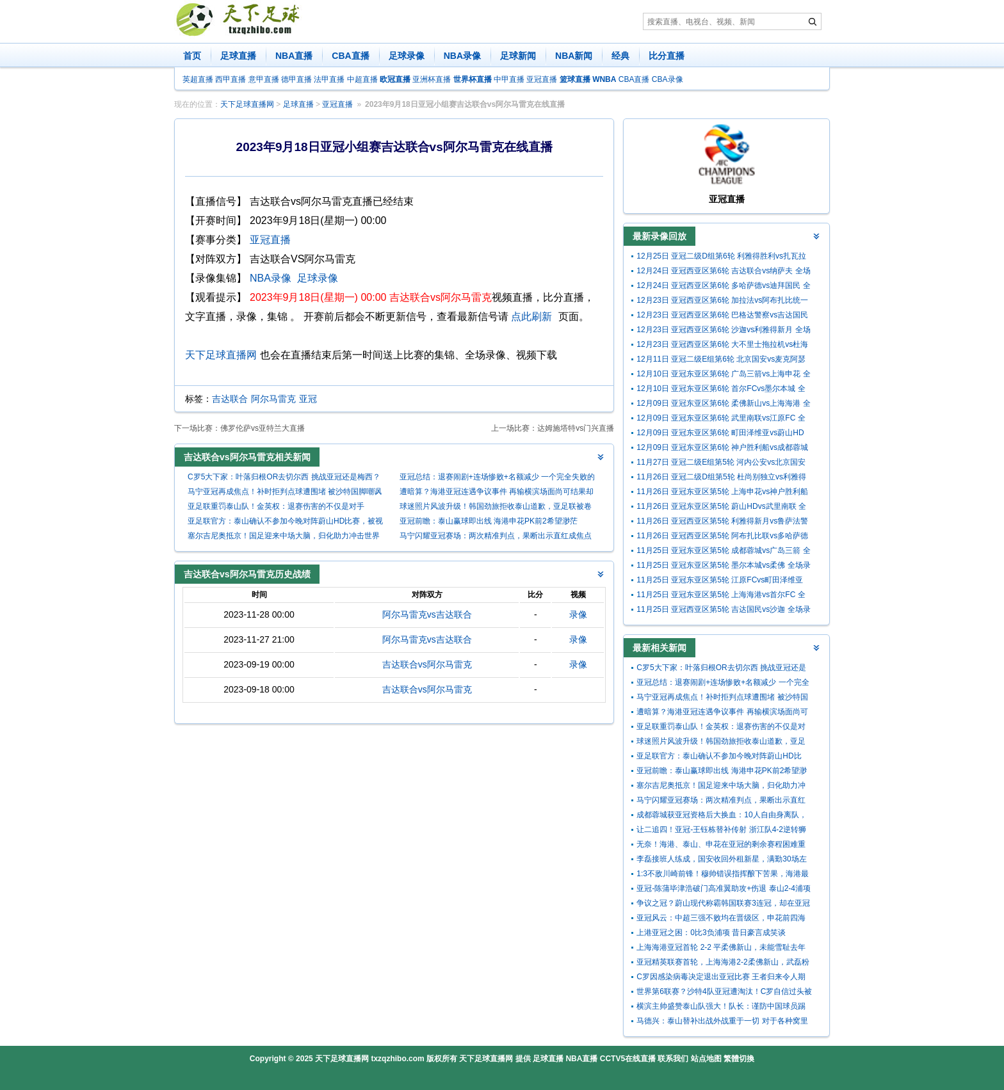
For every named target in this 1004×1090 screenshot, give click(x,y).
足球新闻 (518, 56)
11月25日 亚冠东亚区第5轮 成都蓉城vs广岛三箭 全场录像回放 (723, 552)
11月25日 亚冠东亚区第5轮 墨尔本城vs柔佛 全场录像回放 (723, 567)
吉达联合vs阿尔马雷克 (427, 664)
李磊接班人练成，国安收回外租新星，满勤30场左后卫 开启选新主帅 (721, 860)
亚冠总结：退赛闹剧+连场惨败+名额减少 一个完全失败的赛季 (497, 478)
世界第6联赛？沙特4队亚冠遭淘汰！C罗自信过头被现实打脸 (724, 993)
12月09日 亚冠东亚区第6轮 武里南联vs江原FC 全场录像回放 (720, 419)
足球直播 (238, 56)
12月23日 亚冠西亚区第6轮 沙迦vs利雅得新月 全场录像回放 (723, 331)
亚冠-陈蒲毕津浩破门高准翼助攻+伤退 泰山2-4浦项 (723, 888)
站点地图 (706, 1058)
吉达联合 (230, 399)
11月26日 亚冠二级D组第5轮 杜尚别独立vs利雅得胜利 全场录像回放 (721, 478)
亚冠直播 (541, 79)
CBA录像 (667, 79)
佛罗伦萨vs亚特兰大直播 (262, 428)
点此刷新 (531, 316)
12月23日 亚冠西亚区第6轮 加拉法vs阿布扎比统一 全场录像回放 (722, 302)
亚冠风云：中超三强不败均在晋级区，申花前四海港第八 (721, 919)
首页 (192, 56)
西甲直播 (230, 79)
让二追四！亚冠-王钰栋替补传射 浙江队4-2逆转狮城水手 (721, 831)
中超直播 (362, 79)
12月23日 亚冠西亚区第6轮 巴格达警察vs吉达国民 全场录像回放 (722, 316)
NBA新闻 (573, 56)
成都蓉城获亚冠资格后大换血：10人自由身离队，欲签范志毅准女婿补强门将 (721, 816)
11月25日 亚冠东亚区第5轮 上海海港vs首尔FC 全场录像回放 (720, 596)
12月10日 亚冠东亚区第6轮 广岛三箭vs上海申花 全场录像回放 (723, 375)
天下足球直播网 (247, 104)
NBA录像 (462, 56)
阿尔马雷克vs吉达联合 (427, 614)
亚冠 (308, 399)
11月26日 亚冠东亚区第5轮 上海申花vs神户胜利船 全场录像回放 (722, 493)
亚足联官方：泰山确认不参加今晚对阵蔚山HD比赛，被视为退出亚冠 (285, 523)
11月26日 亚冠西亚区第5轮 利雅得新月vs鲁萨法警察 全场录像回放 (722, 523)
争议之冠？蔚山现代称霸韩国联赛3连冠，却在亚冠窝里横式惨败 (723, 905)
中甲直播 (509, 79)
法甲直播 (329, 79)
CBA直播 (350, 56)
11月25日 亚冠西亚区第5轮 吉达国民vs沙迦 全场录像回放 (723, 611)
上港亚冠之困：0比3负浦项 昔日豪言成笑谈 (711, 932)
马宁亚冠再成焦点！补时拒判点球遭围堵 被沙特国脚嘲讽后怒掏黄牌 (285, 493)
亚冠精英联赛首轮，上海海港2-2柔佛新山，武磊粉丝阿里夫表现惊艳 (722, 964)
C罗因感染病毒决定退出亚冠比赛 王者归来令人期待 (721, 978)
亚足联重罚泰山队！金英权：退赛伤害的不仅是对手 (276, 506)
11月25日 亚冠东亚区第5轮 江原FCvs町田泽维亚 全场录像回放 (719, 581)
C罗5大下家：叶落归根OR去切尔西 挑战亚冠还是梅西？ (284, 476)
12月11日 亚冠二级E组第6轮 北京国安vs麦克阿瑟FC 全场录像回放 (721, 361)
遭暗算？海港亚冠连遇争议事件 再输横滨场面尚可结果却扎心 (497, 493)
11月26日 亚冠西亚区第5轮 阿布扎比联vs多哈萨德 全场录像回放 (722, 537)
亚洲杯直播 (431, 79)
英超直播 (197, 79)
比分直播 (666, 56)
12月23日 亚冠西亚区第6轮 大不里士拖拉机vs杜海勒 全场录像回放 (722, 346)
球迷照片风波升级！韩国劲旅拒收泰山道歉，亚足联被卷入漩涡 (496, 508)
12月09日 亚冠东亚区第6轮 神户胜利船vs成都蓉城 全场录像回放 (722, 449)
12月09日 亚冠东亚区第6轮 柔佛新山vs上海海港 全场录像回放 (723, 405)
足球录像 (407, 56)
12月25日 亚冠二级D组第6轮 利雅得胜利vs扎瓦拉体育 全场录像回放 (721, 258)
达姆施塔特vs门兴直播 (575, 428)
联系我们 (673, 1058)
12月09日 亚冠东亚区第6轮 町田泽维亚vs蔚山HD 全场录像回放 (720, 434)
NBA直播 (293, 56)
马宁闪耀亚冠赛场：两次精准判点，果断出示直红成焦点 (496, 535)
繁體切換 (739, 1058)
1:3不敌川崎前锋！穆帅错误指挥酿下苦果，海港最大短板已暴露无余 (722, 875)
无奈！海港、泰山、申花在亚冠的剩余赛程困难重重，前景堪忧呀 (721, 846)
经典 (620, 56)
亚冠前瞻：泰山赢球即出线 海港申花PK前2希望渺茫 (489, 521)
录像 (578, 614)
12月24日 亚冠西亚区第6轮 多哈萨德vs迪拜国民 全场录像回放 (723, 287)
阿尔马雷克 (273, 399)
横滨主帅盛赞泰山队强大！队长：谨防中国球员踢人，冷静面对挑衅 (721, 1008)
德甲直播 (296, 79)
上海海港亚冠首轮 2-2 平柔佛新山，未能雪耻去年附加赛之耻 (721, 949)
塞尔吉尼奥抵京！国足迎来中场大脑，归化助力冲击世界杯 (284, 537)
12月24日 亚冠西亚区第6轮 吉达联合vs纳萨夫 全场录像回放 (723, 272)
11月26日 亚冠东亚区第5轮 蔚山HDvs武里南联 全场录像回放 (721, 508)
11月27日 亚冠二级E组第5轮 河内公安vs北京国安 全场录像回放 (721, 464)
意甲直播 (263, 79)
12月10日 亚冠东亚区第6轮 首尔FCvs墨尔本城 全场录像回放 (720, 390)
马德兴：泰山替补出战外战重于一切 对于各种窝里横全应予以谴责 (721, 1022)
